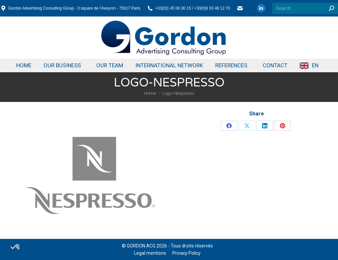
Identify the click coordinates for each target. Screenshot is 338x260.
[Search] (305, 8)
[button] (15, 247)
